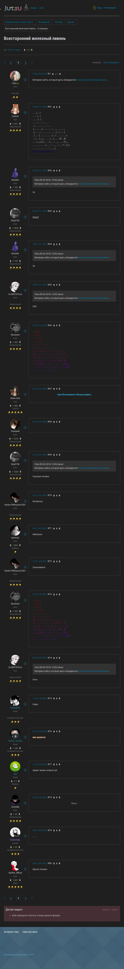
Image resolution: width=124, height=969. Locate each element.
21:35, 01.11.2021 (39, 170)
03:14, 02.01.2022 (39, 389)
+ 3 (15, 781)
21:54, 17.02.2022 (39, 594)
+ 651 (15, 123)
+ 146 (15, 748)
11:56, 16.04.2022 (39, 764)
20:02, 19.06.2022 (39, 863)
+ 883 (15, 405)
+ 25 (15, 847)
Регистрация (110, 7)
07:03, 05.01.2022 (39, 422)
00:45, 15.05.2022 (39, 830)
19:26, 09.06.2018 (39, 74)
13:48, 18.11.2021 (39, 285)
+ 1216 (15, 438)
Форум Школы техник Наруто (16, 954)
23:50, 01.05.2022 (39, 797)
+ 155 (15, 187)
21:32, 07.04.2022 (39, 731)
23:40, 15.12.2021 (39, 325)
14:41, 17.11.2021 (39, 244)
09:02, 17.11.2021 (39, 211)
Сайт (41, 8)
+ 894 (15, 545)
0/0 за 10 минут (14, 50)
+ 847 (15, 880)
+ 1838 (15, 228)
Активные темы (11, 932)
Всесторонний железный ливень (92, 80)
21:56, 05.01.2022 (39, 455)
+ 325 (15, 342)
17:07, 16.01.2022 (39, 561)
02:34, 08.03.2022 (39, 658)
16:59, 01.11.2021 (39, 107)
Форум (34, 8)
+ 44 (15, 814)
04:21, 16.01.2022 (39, 528)
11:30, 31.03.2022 (39, 698)
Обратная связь (30, 932)
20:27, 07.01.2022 (39, 495)
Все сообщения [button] (112, 62)
